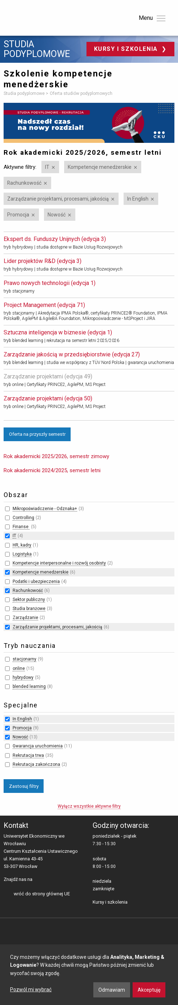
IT (47, 167)
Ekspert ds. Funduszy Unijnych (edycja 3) (55, 239)
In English (137, 199)
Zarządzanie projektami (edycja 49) (48, 376)
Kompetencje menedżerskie (100, 167)
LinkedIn (50, 879)
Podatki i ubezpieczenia (36, 581)
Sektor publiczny (29, 599)
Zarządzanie (25, 617)
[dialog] (89, 974)
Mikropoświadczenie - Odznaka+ (45, 508)
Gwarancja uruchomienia (38, 746)
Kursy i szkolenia (127, 48)
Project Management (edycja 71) (44, 305)
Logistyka (22, 554)
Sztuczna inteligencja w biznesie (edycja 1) (58, 332)
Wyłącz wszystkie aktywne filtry (89, 806)
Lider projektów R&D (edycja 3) (42, 261)
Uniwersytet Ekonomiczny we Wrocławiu (39, 16)
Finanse (21, 526)
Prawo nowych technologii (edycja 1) (49, 283)
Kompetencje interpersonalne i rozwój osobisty (59, 563)
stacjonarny (24, 659)
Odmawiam (111, 990)
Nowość (57, 215)
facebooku (39, 879)
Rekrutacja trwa (28, 755)
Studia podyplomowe (37, 49)
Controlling (23, 517)
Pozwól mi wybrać (31, 989)
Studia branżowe (29, 608)
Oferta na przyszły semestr (37, 434)
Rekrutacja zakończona (36, 764)
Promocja (18, 215)
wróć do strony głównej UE (42, 893)
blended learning (29, 686)
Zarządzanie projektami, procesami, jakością (58, 199)
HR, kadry (22, 545)
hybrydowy (23, 677)
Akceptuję (149, 990)
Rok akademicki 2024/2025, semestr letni (52, 470)
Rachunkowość (24, 183)
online (19, 668)
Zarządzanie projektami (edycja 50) (48, 398)
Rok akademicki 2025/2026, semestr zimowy (56, 456)
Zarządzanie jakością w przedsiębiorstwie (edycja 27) (72, 354)
